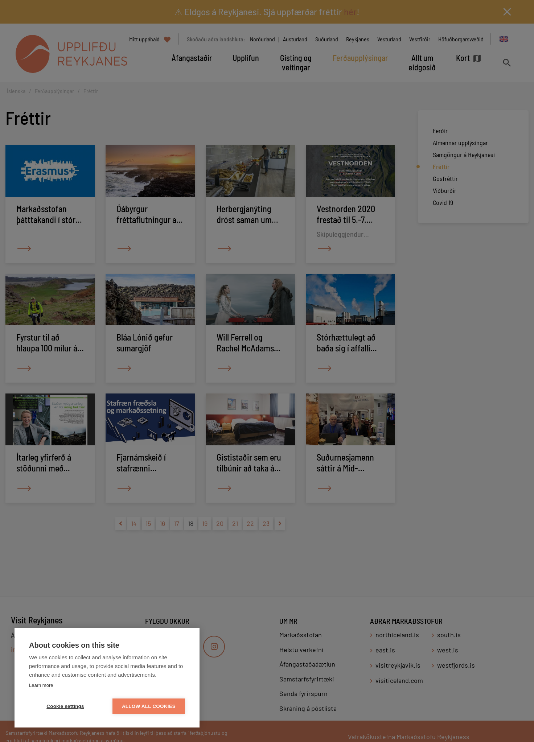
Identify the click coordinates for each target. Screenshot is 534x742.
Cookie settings (65, 706)
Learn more (41, 685)
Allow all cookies (149, 706)
